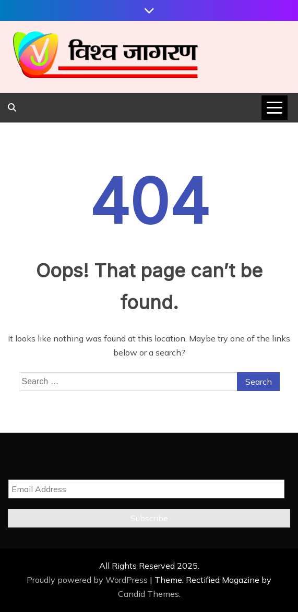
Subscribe (149, 518)
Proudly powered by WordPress (88, 579)
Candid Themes (148, 594)
